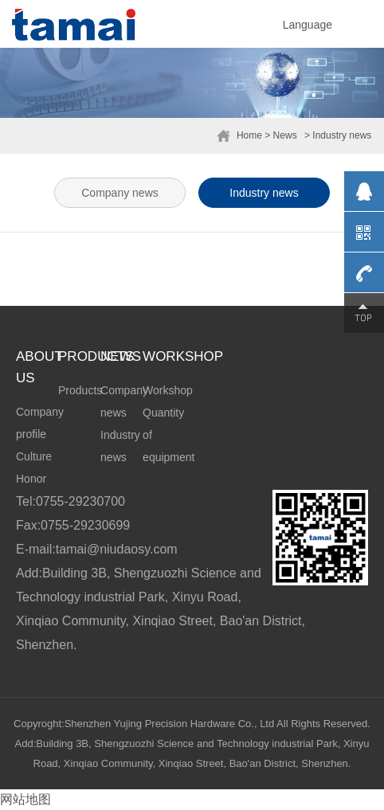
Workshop (168, 390)
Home (249, 135)
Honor (31, 478)
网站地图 (25, 799)
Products (80, 390)
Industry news (263, 192)
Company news (120, 192)
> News (280, 135)
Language (307, 24)
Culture (34, 456)
